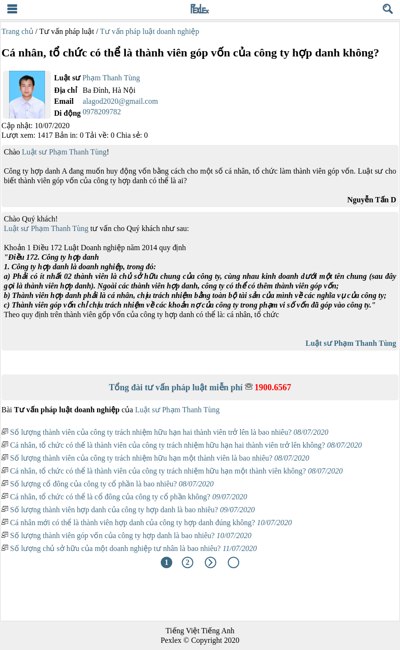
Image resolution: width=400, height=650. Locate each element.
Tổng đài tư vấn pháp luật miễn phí (200, 387)
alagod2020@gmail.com (120, 101)
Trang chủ (17, 31)
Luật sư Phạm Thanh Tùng (64, 152)
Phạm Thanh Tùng (111, 78)
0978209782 (102, 112)
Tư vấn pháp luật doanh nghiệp (149, 31)
